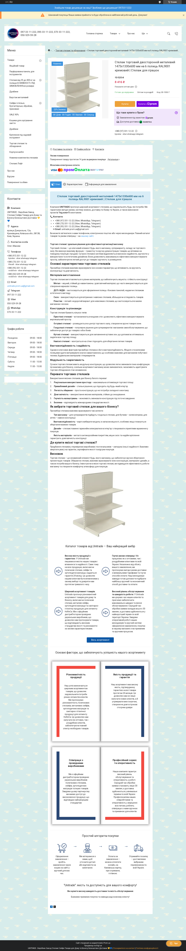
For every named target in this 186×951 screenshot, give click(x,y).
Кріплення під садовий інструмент (20, 136)
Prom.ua (107, 943)
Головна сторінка (94, 33)
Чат (174, 943)
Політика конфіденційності (147, 948)
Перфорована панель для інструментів (21, 73)
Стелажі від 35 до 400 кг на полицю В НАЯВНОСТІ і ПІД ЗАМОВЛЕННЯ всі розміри (22, 83)
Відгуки (10, 176)
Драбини (13, 91)
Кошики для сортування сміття (20, 121)
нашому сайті (87, 236)
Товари (113, 33)
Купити (125, 104)
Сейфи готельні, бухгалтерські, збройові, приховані (20, 106)
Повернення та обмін (17, 182)
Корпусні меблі (16, 152)
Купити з (147, 104)
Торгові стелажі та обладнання (70, 50)
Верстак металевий (18, 97)
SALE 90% (14, 114)
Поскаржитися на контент (124, 948)
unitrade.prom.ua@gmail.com (21, 286)
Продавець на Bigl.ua (93, 946)
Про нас (131, 33)
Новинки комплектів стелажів (23, 158)
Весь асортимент (100, 640)
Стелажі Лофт (16, 163)
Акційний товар (16, 66)
